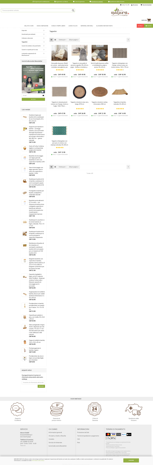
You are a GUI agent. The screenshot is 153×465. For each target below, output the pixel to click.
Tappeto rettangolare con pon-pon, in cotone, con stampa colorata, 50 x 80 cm (59, 143)
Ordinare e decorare (27, 38)
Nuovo (148, 20)
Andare (41, 386)
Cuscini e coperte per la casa (30, 49)
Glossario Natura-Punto (104, 20)
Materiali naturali (87, 20)
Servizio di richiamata (55, 442)
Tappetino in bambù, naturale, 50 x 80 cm (119, 103)
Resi (78, 442)
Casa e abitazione (42, 20)
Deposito (24, 30)
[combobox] (74, 40)
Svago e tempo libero (58, 20)
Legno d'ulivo (72, 20)
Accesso (134, 5)
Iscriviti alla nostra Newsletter (58, 446)
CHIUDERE (131, 460)
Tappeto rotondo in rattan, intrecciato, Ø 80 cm (100, 103)
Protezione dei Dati (83, 432)
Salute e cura (28, 20)
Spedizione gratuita (97, 1)
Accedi (33, 99)
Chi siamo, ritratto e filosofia (57, 436)
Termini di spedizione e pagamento (88, 436)
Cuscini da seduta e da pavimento (31, 46)
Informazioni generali (55, 432)
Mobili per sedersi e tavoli (29, 26)
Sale (140, 20)
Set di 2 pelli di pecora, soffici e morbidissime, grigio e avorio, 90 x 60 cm (99, 65)
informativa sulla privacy (38, 460)
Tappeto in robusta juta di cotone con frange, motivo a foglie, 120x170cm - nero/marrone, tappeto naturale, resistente (59, 104)
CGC (78, 439)
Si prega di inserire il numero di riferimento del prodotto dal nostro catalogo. (32, 377)
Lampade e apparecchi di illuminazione (29, 54)
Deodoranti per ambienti (28, 34)
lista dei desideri (146, 5)
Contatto (51, 439)
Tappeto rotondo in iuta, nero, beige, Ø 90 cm (80, 103)
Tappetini (24, 42)
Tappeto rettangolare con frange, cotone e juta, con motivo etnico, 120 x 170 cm (119, 65)
